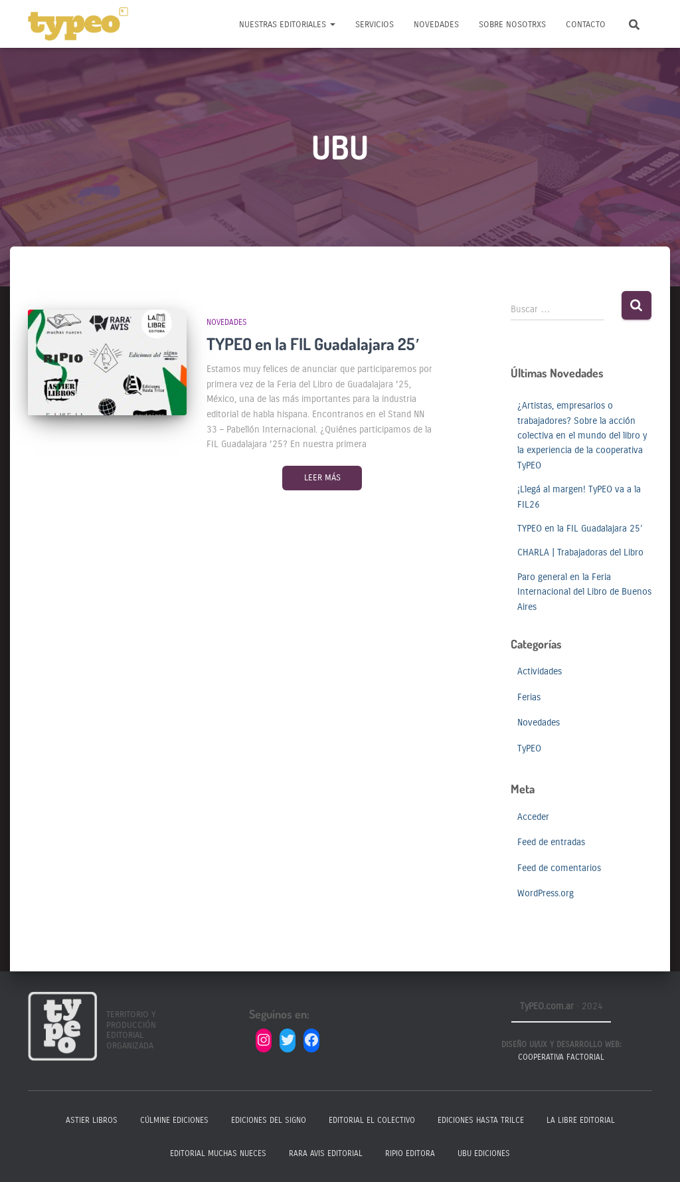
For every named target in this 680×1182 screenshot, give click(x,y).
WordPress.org (545, 893)
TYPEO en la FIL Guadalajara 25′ (313, 343)
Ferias (529, 697)
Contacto (586, 24)
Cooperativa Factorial (561, 1057)
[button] (332, 24)
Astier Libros (92, 1120)
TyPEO (529, 748)
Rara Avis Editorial (326, 1153)
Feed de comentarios (559, 868)
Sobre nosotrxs (512, 24)
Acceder (533, 817)
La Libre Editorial (581, 1120)
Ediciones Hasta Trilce (481, 1120)
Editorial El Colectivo (372, 1120)
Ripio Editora (410, 1153)
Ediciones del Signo (268, 1120)
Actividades (539, 671)
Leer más (322, 477)
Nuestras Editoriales (287, 24)
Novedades (436, 24)
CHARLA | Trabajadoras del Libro (580, 552)
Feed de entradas (551, 842)
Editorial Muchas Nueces (218, 1153)
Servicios (374, 24)
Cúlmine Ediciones (174, 1120)
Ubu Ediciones (484, 1153)
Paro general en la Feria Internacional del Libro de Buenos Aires (584, 592)
